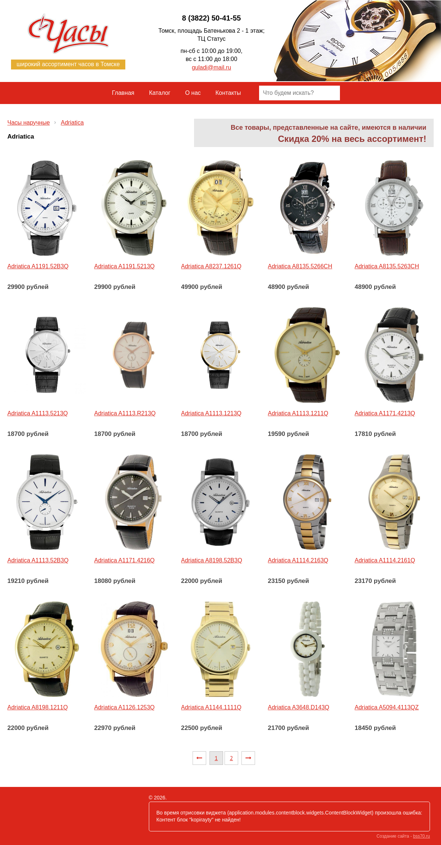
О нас (193, 93)
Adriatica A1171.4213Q (385, 413)
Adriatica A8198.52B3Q (211, 560)
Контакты (228, 93)
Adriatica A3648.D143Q (298, 707)
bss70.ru (421, 836)
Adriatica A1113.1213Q (211, 413)
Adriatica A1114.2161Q (385, 560)
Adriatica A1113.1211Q (298, 413)
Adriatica (72, 122)
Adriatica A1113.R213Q (124, 413)
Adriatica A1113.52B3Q (37, 560)
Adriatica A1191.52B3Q (37, 266)
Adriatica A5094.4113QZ (387, 707)
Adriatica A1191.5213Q (124, 266)
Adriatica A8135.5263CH (387, 266)
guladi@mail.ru (211, 67)
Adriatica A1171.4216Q (124, 560)
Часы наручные (28, 122)
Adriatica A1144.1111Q (211, 707)
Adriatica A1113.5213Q (37, 413)
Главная (123, 93)
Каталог (160, 93)
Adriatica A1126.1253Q (124, 707)
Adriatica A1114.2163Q (298, 560)
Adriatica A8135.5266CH (300, 266)
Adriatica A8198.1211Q (37, 707)
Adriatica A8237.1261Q (211, 266)
